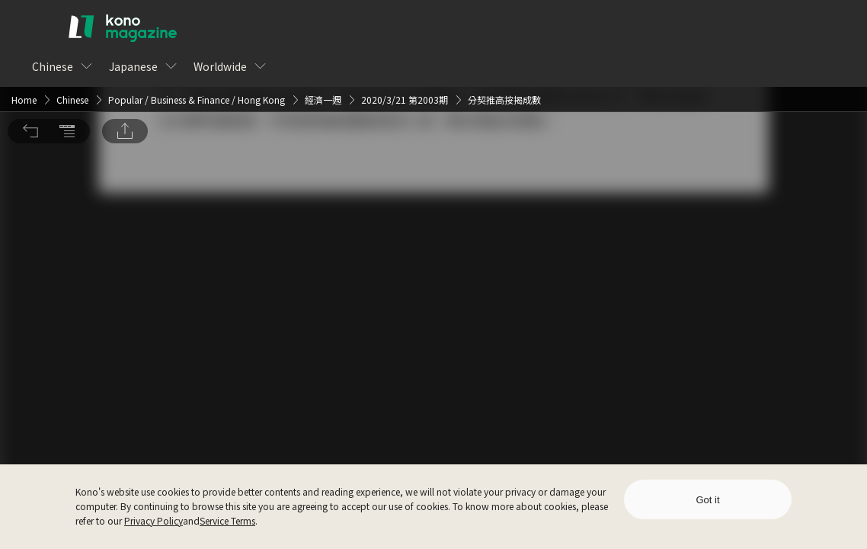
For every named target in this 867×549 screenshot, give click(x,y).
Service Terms (227, 520)
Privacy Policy (153, 520)
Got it (707, 500)
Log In (409, 304)
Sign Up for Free (516, 304)
